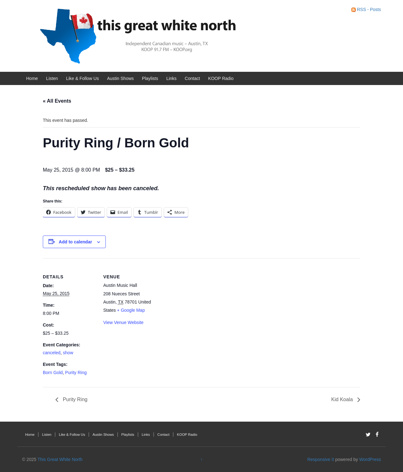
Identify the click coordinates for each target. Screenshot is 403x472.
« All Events (57, 101)
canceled (51, 352)
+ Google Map (131, 310)
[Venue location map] (197, 302)
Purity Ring (76, 372)
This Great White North (59, 459)
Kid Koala (342, 399)
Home (32, 78)
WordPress (370, 459)
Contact (192, 78)
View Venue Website (123, 322)
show (68, 352)
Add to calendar (75, 241)
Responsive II (320, 459)
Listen (52, 78)
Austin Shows (120, 78)
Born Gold (53, 372)
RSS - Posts (366, 9)
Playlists (150, 78)
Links (171, 78)
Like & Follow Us (82, 78)
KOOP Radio (221, 78)
